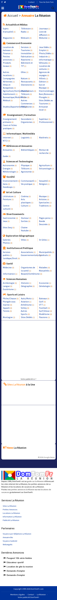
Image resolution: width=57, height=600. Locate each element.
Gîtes (23, 72)
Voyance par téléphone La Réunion (17, 534)
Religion (43, 184)
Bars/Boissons (46, 94)
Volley (24, 308)
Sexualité (43, 180)
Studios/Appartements (14, 106)
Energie (6, 168)
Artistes (43, 199)
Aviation (25, 301)
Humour (25, 218)
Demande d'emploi (16, 571)
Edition (42, 81)
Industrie (43, 56)
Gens (5, 184)
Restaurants (27, 81)
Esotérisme (8, 289)
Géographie (26, 286)
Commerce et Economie (18, 43)
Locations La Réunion (11, 513)
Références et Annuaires (19, 145)
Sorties (24, 221)
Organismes (26, 122)
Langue (6, 286)
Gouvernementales (30, 255)
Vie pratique (26, 184)
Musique (43, 196)
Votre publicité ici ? (28, 379)
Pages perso (45, 218)
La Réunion (41, 594)
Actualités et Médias (16, 24)
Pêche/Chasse (9, 298)
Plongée (43, 97)
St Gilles (43, 239)
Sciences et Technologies (19, 161)
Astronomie (8, 165)
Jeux (5, 221)
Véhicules (43, 62)
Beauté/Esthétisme (30, 273)
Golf (41, 301)
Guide (5, 156)
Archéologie (8, 283)
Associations (27, 252)
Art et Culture (13, 192)
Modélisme (44, 314)
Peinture (7, 199)
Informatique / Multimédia (20, 133)
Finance (6, 53)
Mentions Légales (17, 594)
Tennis (6, 311)
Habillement (9, 94)
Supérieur (43, 119)
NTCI (5, 140)
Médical (6, 100)
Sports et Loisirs (16, 294)
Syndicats (43, 255)
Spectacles (44, 202)
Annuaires (7, 149)
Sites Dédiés (26, 317)
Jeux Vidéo (44, 47)
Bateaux (43, 298)
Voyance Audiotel (10, 541)
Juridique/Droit (10, 258)
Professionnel (45, 122)
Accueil (12, 16)
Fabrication (26, 56)
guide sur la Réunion (35, 481)
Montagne (8, 317)
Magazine (7, 37)
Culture (24, 205)
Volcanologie (45, 168)
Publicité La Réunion (11, 520)
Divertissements (15, 214)
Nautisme (25, 59)
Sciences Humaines (16, 279)
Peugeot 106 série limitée (19, 558)
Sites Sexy (7, 227)
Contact (31, 2)
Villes (23, 239)
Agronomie (26, 171)
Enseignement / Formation (21, 115)
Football (43, 308)
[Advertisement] (28, 348)
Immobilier (26, 53)
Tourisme (25, 50)
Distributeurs (27, 91)
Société (10, 176)
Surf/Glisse (44, 311)
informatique (45, 59)
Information (9, 273)
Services (25, 47)
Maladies (43, 267)
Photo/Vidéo (45, 53)
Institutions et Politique (20, 248)
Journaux (43, 28)
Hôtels (42, 78)
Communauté (27, 180)
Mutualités (44, 270)
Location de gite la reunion (20, 566)
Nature (24, 78)
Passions (43, 317)
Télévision (26, 28)
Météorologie (9, 171)
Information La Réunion (12, 516)
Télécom (25, 94)
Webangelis (7, 544)
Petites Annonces (10, 509)
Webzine (43, 37)
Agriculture (44, 165)
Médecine (7, 267)
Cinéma (24, 196)
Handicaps (8, 187)
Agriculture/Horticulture (14, 91)
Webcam (25, 37)
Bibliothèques (27, 149)
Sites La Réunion (9, 506)
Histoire (25, 283)
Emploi (42, 50)
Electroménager (47, 91)
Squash (6, 308)
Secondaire (26, 119)
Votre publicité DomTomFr (28, 597)
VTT (41, 304)
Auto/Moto (26, 298)
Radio (23, 31)
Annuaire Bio (8, 537)
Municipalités (45, 252)
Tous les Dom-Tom (46, 2)
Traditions (44, 205)
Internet (7, 137)
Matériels (43, 137)
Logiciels (25, 137)
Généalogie (44, 286)
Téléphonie (26, 106)
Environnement (10, 180)
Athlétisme (26, 304)
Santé (9, 263)
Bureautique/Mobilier (13, 97)
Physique (25, 165)
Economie (44, 283)
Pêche (24, 97)
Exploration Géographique (20, 235)
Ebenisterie (26, 84)
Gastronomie (9, 218)
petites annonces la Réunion (23, 489)
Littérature (8, 196)
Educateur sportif (15, 562)
